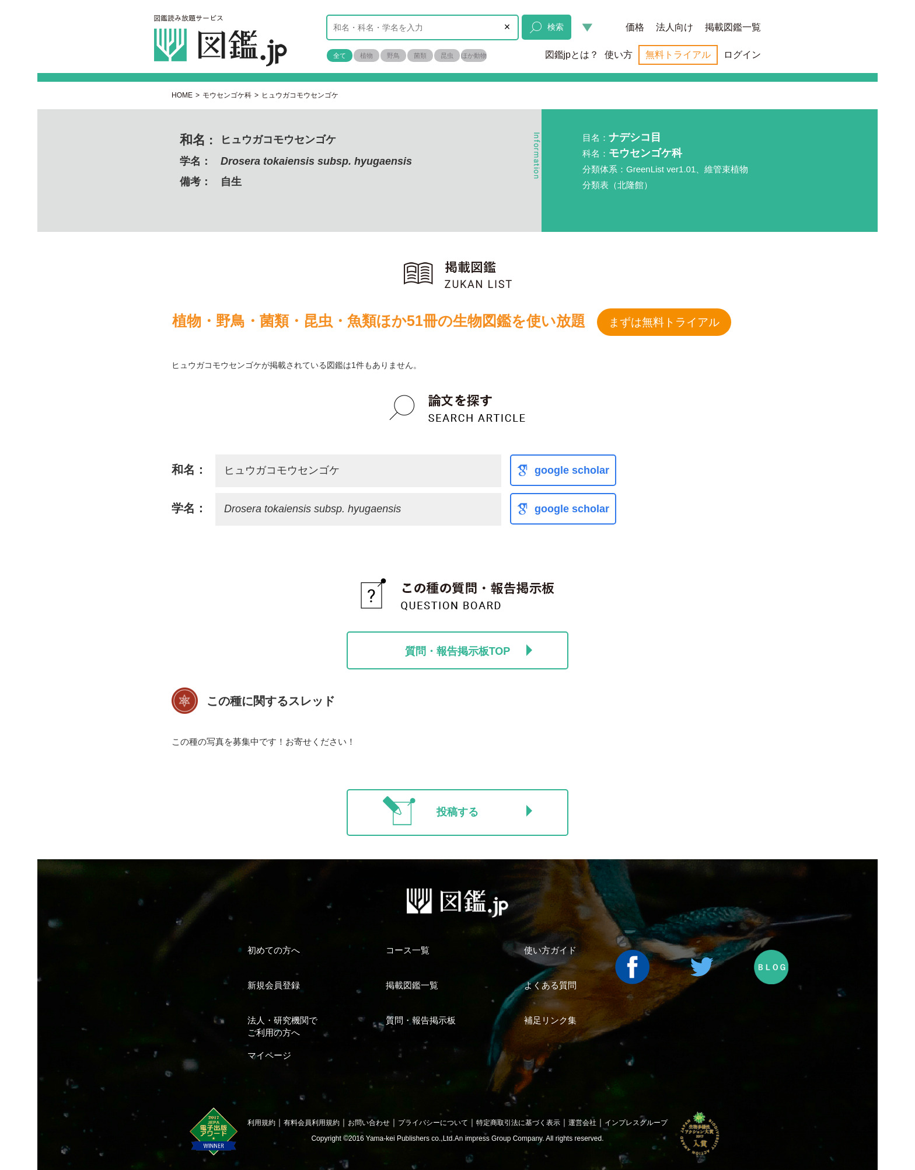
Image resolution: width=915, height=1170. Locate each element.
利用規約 (261, 1123)
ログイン (742, 55)
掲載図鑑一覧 (733, 27)
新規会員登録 (273, 985)
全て (339, 55)
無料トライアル (678, 55)
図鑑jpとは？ (572, 55)
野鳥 (393, 55)
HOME (182, 95)
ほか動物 (474, 55)
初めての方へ (273, 950)
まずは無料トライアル (664, 322)
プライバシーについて (433, 1123)
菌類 (420, 55)
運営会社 (582, 1123)
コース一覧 (407, 950)
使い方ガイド (550, 950)
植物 (366, 55)
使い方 (619, 55)
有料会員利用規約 (312, 1123)
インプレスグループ (636, 1123)
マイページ (269, 1055)
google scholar (572, 470)
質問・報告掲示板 (421, 1020)
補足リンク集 (550, 1020)
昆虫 (447, 55)
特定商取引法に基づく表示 (518, 1123)
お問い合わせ (369, 1123)
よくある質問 (550, 985)
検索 (547, 27)
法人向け (674, 27)
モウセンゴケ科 (227, 95)
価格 (635, 27)
